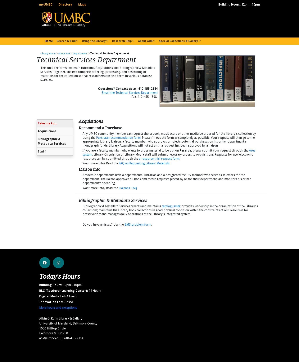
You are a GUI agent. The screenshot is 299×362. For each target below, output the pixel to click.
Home (50, 40)
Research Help (123, 40)
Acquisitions (47, 131)
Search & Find (67, 40)
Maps (82, 4)
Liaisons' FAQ (128, 188)
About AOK (146, 40)
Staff (42, 151)
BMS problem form (138, 224)
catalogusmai (171, 206)
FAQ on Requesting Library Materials (144, 163)
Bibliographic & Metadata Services (52, 141)
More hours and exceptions (58, 307)
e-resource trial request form (159, 158)
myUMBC (45, 4)
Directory (65, 4)
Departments (80, 53)
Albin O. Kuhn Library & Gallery (63, 25)
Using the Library (95, 40)
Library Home (48, 53)
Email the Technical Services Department (130, 93)
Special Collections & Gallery (180, 40)
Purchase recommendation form (118, 137)
